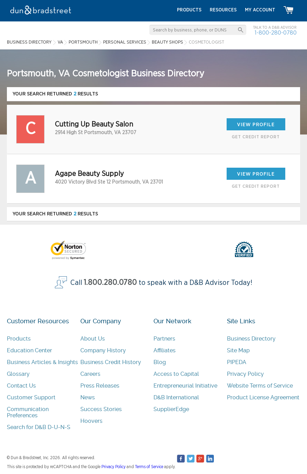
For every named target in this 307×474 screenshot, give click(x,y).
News (87, 397)
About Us (92, 338)
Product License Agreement (263, 397)
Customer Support (31, 397)
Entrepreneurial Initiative (185, 385)
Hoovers (91, 421)
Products (19, 338)
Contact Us (21, 385)
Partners (164, 338)
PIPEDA (236, 362)
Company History (103, 350)
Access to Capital (176, 374)
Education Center (29, 350)
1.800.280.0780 (110, 283)
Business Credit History (110, 362)
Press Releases (99, 385)
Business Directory (251, 338)
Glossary (18, 374)
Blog (160, 362)
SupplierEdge (171, 409)
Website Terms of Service (260, 385)
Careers (90, 374)
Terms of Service (149, 467)
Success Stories (101, 409)
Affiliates (165, 350)
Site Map (238, 350)
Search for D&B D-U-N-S (38, 427)
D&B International (176, 397)
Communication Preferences (28, 412)
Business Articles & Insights (42, 362)
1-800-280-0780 (276, 33)
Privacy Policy (245, 374)
